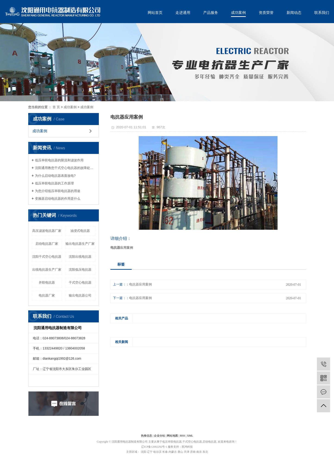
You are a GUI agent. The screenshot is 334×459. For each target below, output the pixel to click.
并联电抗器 (47, 282)
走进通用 (182, 13)
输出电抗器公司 (80, 295)
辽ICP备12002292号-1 (154, 446)
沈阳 (143, 451)
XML (190, 435)
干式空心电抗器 (80, 282)
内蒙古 (173, 451)
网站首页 (155, 13)
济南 (193, 451)
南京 (199, 451)
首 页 (56, 107)
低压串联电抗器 (172, 441)
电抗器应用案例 (140, 284)
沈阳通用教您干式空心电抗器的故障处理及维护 (65, 168)
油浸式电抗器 (80, 231)
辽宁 (150, 451)
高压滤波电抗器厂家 (46, 231)
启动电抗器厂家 (46, 243)
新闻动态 (294, 13)
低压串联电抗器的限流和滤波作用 (59, 160)
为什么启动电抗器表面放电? (55, 175)
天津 (186, 451)
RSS (182, 435)
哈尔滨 (157, 451)
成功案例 (238, 13)
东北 (205, 451)
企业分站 (159, 435)
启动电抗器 (209, 441)
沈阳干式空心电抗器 (46, 256)
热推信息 (146, 435)
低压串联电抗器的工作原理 (54, 183)
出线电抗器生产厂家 (46, 269)
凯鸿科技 (187, 446)
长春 (165, 451)
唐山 (180, 451)
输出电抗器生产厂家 (80, 243)
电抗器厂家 (47, 295)
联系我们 (321, 13)
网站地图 (172, 435)
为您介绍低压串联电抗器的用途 (57, 191)
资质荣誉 (266, 13)
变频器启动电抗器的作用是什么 (57, 198)
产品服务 (210, 13)
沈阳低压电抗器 (80, 269)
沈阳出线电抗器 (80, 256)
